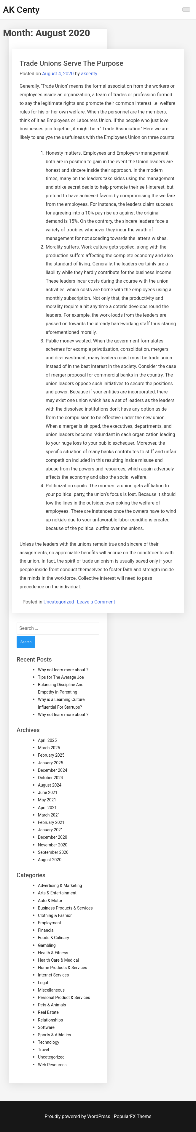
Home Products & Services (62, 967)
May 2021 (47, 800)
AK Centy (21, 9)
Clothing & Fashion (55, 915)
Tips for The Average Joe (61, 677)
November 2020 (52, 845)
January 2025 (50, 762)
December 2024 (52, 770)
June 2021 (48, 792)
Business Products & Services (65, 908)
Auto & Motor (50, 900)
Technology (48, 1042)
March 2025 (49, 747)
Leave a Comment (96, 602)
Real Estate (48, 1012)
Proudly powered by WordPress (78, 1116)
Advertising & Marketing (60, 885)
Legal (43, 982)
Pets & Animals (52, 1005)
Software (46, 1027)
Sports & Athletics (54, 1034)
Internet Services (53, 975)
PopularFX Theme (133, 1116)
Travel (43, 1049)
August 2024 (49, 785)
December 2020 (52, 837)
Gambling (47, 945)
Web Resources (52, 1064)
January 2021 (50, 829)
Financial (46, 930)
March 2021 (49, 815)
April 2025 (47, 740)
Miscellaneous (51, 990)
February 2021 (51, 822)
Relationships (50, 1020)
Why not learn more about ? (63, 669)
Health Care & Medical (58, 960)
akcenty (89, 73)
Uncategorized (59, 602)
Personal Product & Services (64, 997)
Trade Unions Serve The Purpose (71, 63)
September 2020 (53, 852)
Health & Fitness (53, 952)
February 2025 (51, 755)
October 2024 (50, 777)
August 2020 (49, 859)
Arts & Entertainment (57, 893)
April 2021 (47, 807)
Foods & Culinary (53, 937)
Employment (49, 922)
